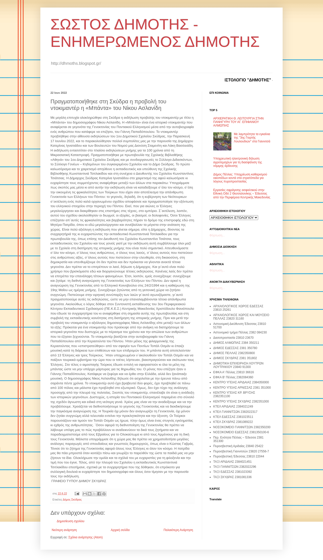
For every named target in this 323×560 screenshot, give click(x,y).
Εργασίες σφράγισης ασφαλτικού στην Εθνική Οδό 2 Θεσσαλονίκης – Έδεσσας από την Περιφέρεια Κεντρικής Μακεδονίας (241, 193)
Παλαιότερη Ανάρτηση (178, 530)
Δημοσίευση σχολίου (70, 521)
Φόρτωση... (217, 235)
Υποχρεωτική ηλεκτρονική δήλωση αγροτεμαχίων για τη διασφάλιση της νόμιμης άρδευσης (237, 162)
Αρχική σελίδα (120, 530)
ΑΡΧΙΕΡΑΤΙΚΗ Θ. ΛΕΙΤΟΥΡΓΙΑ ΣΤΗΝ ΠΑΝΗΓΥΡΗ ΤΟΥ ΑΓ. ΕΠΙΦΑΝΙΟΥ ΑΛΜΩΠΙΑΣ (238, 122)
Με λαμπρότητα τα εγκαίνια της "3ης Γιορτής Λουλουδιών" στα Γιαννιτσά (252, 137)
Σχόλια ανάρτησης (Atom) (85, 537)
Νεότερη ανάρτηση (64, 530)
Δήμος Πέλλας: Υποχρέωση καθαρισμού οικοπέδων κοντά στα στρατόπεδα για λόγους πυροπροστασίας (240, 178)
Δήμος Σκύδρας (72, 499)
